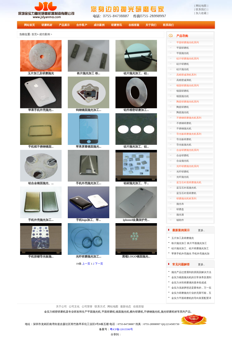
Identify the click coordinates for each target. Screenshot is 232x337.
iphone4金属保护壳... (136, 219)
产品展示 (64, 24)
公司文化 (74, 306)
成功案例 (99, 24)
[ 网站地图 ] (201, 5)
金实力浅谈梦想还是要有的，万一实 (191, 287)
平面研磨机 (182, 47)
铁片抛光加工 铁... (88, 73)
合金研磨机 (182, 155)
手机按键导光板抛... (41, 256)
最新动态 (125, 306)
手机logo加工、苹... (88, 219)
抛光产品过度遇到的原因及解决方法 (191, 272)
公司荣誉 (87, 306)
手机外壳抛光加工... (88, 183)
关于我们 (151, 24)
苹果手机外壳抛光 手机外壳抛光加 (190, 253)
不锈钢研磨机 (183, 123)
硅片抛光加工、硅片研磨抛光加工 (190, 248)
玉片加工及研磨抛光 (182, 238)
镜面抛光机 (182, 96)
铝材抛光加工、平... (136, 183)
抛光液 (180, 214)
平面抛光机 (182, 53)
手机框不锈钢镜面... (41, 146)
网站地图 (112, 306)
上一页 (86, 263)
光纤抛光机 (182, 177)
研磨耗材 (46, 24)
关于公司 (61, 306)
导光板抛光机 (183, 144)
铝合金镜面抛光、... (41, 183)
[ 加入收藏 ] (201, 13)
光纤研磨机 (182, 171)
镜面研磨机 (182, 90)
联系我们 (168, 24)
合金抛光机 (182, 160)
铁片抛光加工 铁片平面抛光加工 (189, 243)
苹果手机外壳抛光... (41, 110)
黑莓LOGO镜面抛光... (136, 256)
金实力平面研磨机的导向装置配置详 (191, 298)
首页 (34, 34)
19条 (78, 263)
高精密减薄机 (183, 80)
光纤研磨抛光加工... (88, 256)
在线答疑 (134, 24)
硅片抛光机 (182, 69)
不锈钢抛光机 (183, 128)
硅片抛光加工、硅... (136, 73)
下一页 (99, 263)
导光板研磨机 (183, 139)
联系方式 (100, 306)
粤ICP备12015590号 (121, 329)
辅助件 (180, 220)
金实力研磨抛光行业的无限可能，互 (191, 292)
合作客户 (81, 24)
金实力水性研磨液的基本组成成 (188, 282)
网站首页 (29, 24)
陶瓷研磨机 (182, 107)
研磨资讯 (116, 24)
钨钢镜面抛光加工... (88, 110)
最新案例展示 (181, 230)
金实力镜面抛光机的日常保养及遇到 (191, 277)
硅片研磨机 (182, 64)
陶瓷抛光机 (182, 112)
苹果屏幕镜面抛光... (88, 146)
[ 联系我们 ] (201, 9)
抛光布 (180, 203)
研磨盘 (180, 209)
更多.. (201, 230)
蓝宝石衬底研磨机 (186, 193)
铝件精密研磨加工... (136, 110)
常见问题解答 (181, 264)
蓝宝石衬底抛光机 (186, 187)
